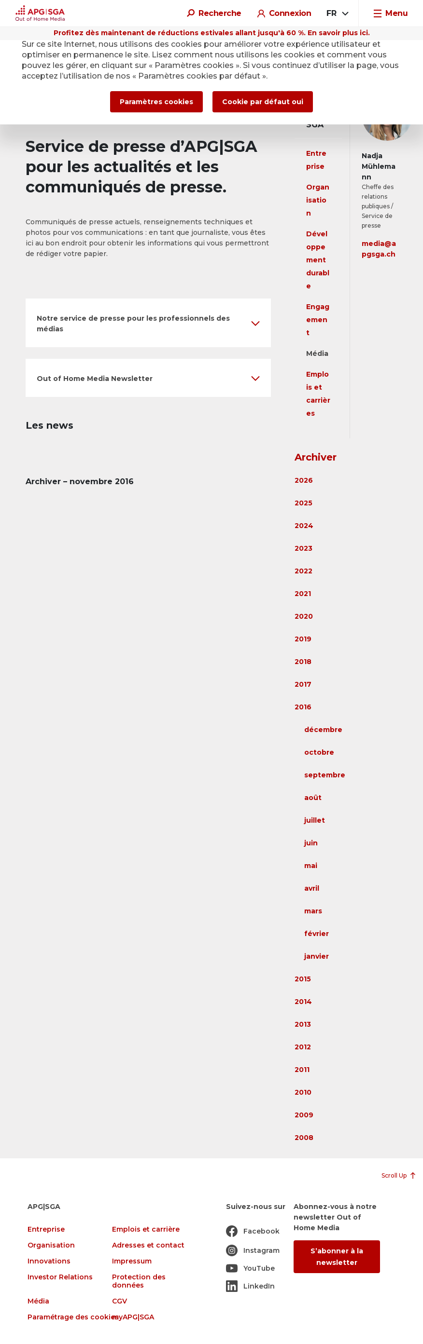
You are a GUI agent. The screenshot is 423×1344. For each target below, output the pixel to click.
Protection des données (139, 1281)
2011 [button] (302, 1069)
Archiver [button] (316, 457)
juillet (314, 820)
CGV (119, 1301)
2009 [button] (304, 1115)
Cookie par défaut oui (262, 101)
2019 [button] (303, 639)
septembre (324, 775)
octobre (319, 752)
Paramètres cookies (156, 101)
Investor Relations (60, 1277)
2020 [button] (304, 616)
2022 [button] (303, 571)
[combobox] (336, 13)
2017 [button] (303, 684)
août (313, 797)
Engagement (317, 319)
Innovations (49, 1261)
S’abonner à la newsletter (336, 1257)
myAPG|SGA (133, 1317)
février (316, 933)
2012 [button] (303, 1047)
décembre (323, 729)
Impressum (132, 1261)
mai (310, 865)
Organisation (317, 200)
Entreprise (46, 1229)
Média (317, 353)
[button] (148, 323)
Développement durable (317, 260)
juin (311, 843)
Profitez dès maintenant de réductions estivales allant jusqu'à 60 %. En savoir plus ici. (212, 32)
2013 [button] (303, 1024)
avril (311, 888)
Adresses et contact (148, 1245)
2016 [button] (303, 707)
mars (313, 911)
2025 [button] (303, 503)
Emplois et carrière (146, 1229)
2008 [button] (304, 1137)
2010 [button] (303, 1092)
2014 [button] (303, 1001)
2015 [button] (303, 979)
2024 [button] (304, 525)
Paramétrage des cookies (73, 1317)
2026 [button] (304, 480)
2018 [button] (303, 661)
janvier (316, 956)
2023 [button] (303, 548)
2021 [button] (303, 593)
